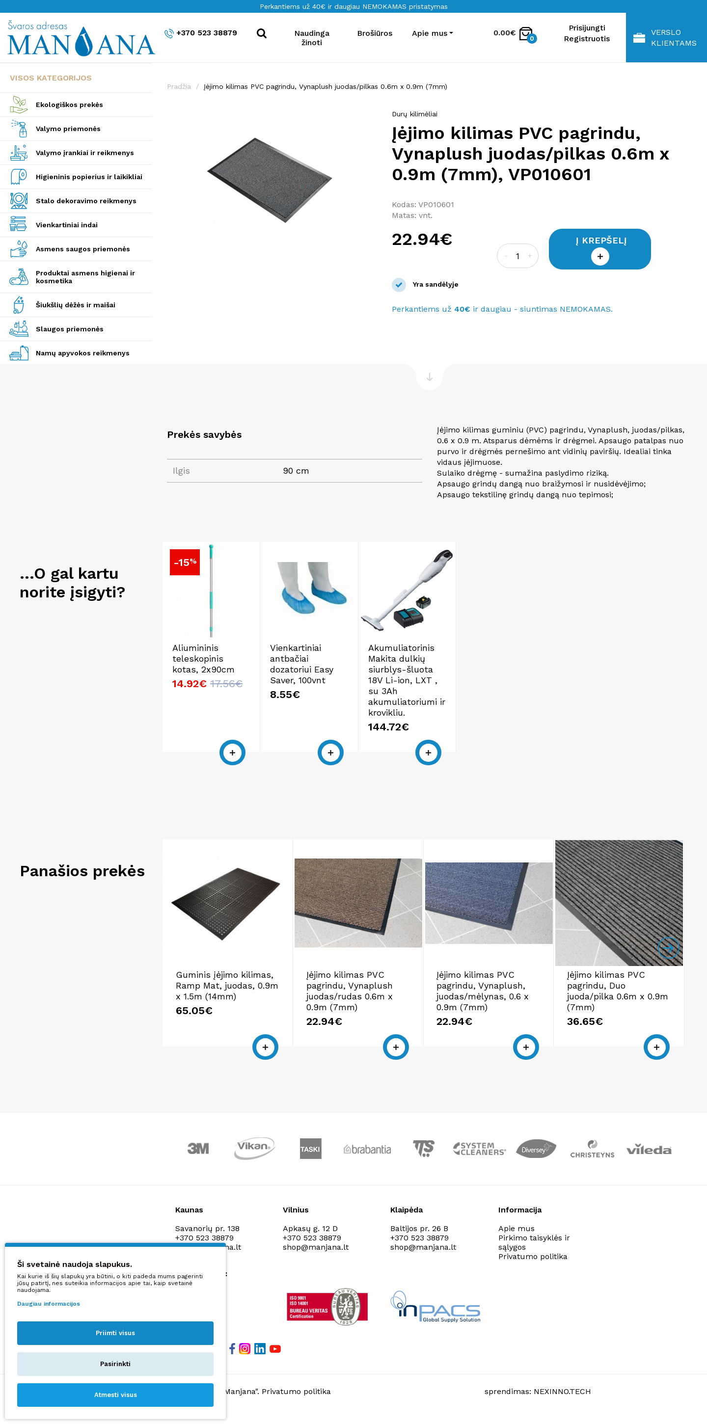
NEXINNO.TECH (562, 1391)
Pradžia (179, 86)
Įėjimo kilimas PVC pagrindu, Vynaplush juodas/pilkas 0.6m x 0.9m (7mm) (325, 86)
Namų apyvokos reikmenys (83, 353)
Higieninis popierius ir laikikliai (89, 177)
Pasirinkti (115, 1364)
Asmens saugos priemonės (83, 249)
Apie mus (516, 1228)
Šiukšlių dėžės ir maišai (75, 305)
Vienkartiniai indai (67, 225)
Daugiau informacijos (48, 1303)
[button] (368, 119)
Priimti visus (115, 1333)
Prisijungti (587, 27)
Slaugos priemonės (70, 329)
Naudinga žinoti (311, 37)
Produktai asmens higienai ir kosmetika (85, 277)
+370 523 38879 (200, 33)
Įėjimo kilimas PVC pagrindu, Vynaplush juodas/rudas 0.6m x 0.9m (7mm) (349, 990)
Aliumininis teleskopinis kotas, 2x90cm (203, 658)
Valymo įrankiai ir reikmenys (85, 153)
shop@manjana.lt (316, 1247)
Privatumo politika (533, 1256)
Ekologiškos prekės (69, 104)
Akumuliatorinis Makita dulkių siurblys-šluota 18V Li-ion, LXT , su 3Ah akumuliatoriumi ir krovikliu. (406, 680)
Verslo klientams (665, 37)
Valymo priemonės (68, 129)
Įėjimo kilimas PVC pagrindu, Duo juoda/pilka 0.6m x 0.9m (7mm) (617, 990)
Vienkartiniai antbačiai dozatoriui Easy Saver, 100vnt (301, 664)
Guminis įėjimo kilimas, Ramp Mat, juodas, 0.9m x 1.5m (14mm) (227, 985)
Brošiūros (374, 33)
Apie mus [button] (429, 33)
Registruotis (587, 38)
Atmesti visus (115, 1394)
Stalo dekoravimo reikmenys (86, 201)
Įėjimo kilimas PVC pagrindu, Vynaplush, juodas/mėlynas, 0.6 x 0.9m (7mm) (482, 990)
